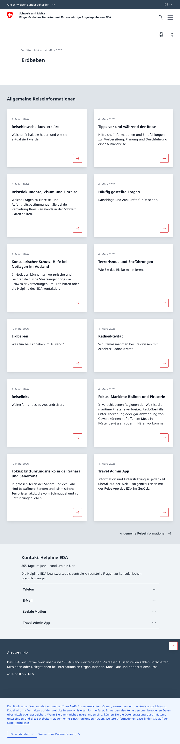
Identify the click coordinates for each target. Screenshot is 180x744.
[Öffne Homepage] (59, 17)
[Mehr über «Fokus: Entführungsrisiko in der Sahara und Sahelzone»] (77, 512)
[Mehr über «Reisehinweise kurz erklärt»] (77, 158)
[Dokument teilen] (170, 34)
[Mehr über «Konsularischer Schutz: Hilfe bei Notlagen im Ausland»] (77, 302)
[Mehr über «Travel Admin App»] (164, 512)
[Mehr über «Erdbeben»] (77, 363)
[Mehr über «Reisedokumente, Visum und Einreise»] (77, 228)
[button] (173, 646)
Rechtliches (22, 722)
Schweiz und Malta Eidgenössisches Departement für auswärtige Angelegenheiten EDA (65, 15)
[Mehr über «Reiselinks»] (77, 437)
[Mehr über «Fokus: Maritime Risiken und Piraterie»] (164, 437)
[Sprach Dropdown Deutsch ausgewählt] (168, 4)
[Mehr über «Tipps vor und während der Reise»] (164, 158)
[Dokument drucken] (161, 34)
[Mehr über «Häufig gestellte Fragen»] (164, 228)
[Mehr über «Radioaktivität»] (164, 363)
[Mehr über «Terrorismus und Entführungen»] (164, 302)
